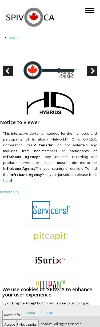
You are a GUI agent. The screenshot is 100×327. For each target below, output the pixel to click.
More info (12, 317)
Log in (14, 37)
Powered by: (10, 191)
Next (93, 75)
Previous (9, 75)
